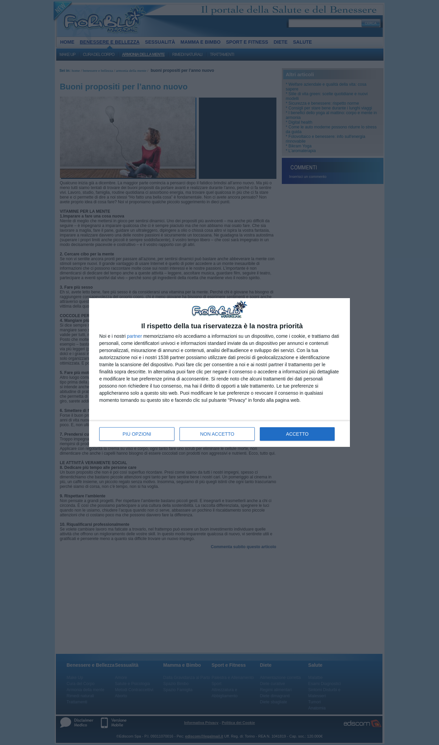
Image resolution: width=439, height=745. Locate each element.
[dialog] (219, 372)
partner (134, 336)
